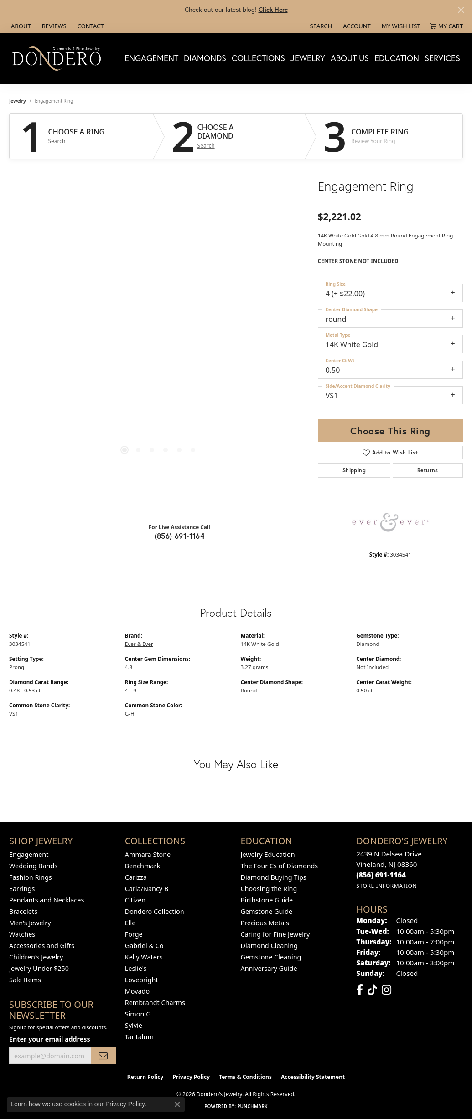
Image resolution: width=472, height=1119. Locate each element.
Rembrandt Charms (155, 1002)
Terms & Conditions (245, 1077)
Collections (258, 57)
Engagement (151, 57)
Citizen (135, 900)
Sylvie (133, 1025)
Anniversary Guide (269, 968)
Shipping (354, 470)
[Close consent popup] (177, 1104)
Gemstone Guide (267, 911)
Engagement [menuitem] (28, 854)
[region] (159, 333)
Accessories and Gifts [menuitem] (41, 945)
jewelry (17, 101)
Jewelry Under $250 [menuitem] (39, 968)
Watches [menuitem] (22, 934)
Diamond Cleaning (269, 945)
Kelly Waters (144, 957)
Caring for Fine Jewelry (275, 934)
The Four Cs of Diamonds (279, 865)
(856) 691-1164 (180, 536)
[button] (320, 26)
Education (396, 57)
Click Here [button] (273, 9)
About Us (350, 57)
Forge (134, 934)
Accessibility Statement (313, 1077)
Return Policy (145, 1077)
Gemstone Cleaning (271, 957)
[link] (20, 26)
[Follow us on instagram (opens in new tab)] (386, 990)
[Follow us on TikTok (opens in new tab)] (372, 990)
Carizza (136, 877)
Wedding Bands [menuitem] (33, 865)
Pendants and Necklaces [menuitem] (46, 900)
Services (442, 57)
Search (57, 141)
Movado (137, 991)
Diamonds (205, 57)
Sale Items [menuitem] (25, 979)
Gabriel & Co (144, 945)
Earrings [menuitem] (22, 888)
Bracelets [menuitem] (23, 911)
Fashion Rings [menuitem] (30, 877)
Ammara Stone (148, 854)
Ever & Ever (139, 643)
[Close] (461, 9)
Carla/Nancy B (147, 888)
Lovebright (141, 979)
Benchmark (142, 865)
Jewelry (307, 57)
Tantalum (139, 1036)
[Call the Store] (381, 874)
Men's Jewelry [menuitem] (30, 922)
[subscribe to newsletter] (103, 1055)
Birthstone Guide (267, 900)
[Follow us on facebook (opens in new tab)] (359, 990)
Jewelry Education (268, 854)
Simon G (138, 1014)
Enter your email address (49, 1039)
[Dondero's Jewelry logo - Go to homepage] (59, 58)
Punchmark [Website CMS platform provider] (252, 1106)
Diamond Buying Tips (273, 877)
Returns (427, 470)
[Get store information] (386, 886)
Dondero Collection (154, 911)
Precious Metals (265, 922)
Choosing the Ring (269, 888)
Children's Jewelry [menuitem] (36, 957)
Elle (130, 922)
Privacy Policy (191, 1077)
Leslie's (136, 968)
